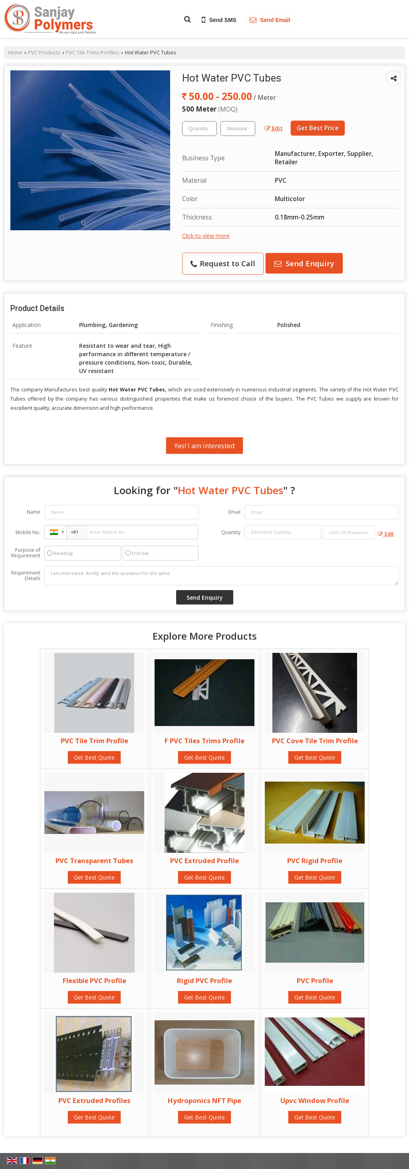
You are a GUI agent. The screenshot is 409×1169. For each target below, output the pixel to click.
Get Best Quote (94, 757)
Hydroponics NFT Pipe (204, 1100)
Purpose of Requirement (25, 553)
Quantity (230, 532)
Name (33, 512)
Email (234, 512)
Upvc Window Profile (314, 1100)
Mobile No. (28, 532)
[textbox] (237, 128)
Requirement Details (25, 575)
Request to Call (223, 263)
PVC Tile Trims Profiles (92, 52)
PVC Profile (315, 980)
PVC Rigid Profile (314, 860)
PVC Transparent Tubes (94, 860)
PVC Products (44, 52)
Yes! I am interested (204, 445)
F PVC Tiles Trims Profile (204, 740)
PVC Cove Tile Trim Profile (315, 740)
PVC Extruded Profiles (94, 1100)
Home (15, 52)
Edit (274, 128)
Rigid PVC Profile (204, 980)
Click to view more (206, 235)
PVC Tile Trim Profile (94, 740)
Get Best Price (318, 128)
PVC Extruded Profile (204, 860)
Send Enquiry (304, 263)
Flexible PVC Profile (94, 980)
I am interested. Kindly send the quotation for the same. (221, 575)
